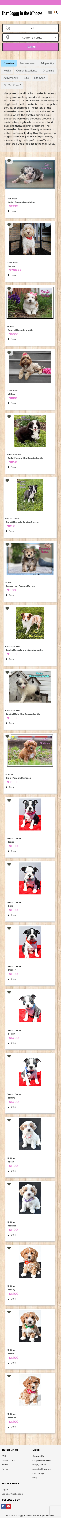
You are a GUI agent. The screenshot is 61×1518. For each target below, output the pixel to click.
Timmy (11, 1097)
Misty (11, 1161)
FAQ (4, 1456)
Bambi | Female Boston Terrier (22, 522)
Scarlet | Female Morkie (20, 330)
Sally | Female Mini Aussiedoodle (25, 458)
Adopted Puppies (41, 1469)
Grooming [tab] (48, 70)
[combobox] (33, 28)
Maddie (12, 1225)
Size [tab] (26, 78)
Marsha (12, 1417)
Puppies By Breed (41, 1460)
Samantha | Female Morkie (20, 586)
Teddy (11, 1033)
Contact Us (38, 1456)
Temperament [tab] (27, 63)
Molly (11, 1353)
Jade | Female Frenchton (21, 202)
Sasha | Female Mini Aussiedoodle (24, 650)
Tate (10, 906)
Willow (11, 394)
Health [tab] (7, 70)
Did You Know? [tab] (12, 85)
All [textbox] (32, 28)
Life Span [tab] (39, 78)
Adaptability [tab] (47, 63)
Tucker (12, 970)
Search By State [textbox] (32, 38)
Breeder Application (12, 1493)
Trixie (11, 842)
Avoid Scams (8, 1460)
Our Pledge (38, 1473)
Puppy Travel (39, 1464)
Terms (5, 1464)
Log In (5, 1489)
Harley (11, 266)
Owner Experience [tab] (26, 70)
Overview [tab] (9, 63)
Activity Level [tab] (11, 78)
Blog (34, 1477)
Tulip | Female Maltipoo (18, 778)
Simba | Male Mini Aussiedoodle (23, 714)
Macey (11, 1289)
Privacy (5, 1469)
